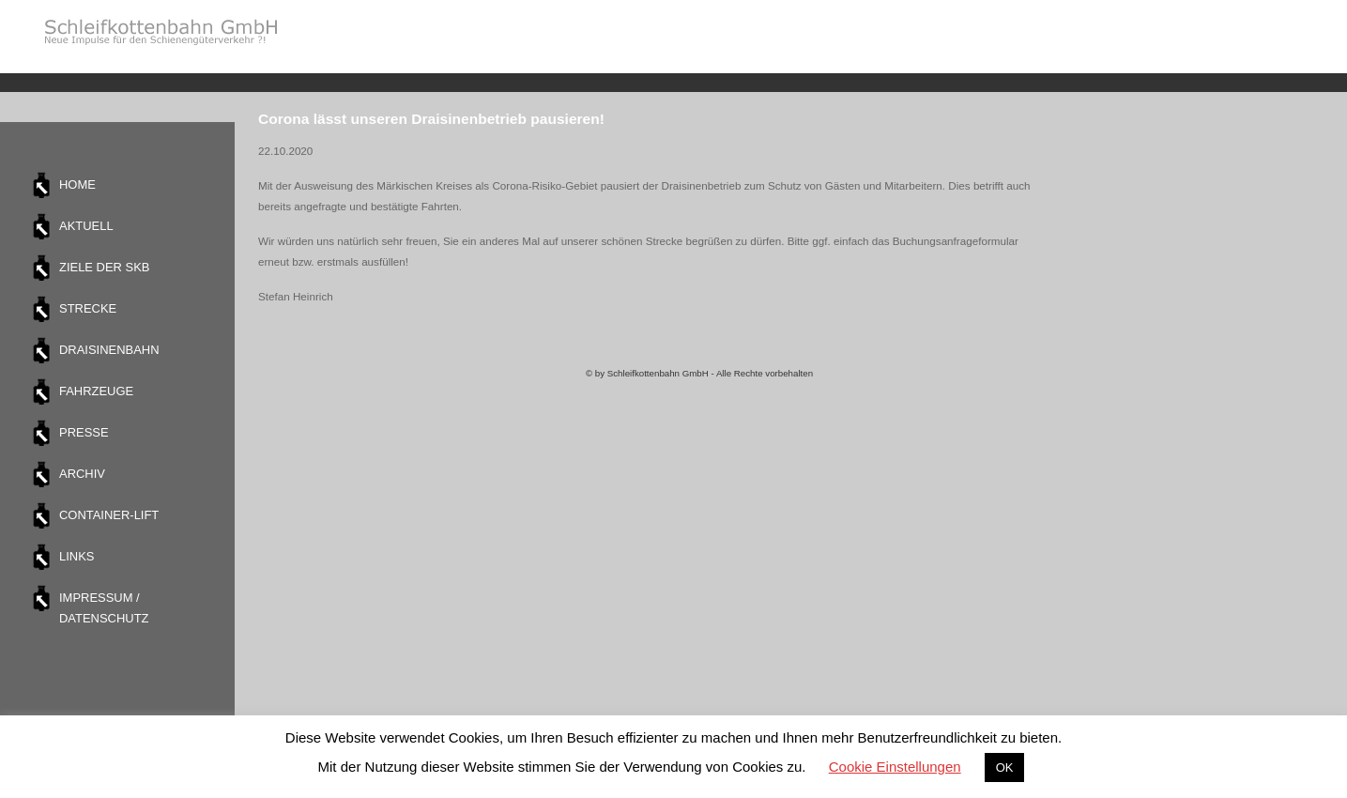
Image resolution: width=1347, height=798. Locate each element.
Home (77, 184)
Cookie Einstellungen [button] (895, 767)
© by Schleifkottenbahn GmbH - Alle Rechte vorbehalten (699, 373)
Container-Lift (109, 515)
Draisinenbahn (109, 350)
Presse (84, 432)
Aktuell (86, 226)
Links (76, 556)
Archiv (82, 474)
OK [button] (1005, 767)
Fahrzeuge (96, 391)
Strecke (87, 308)
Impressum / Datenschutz (103, 608)
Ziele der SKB (104, 267)
